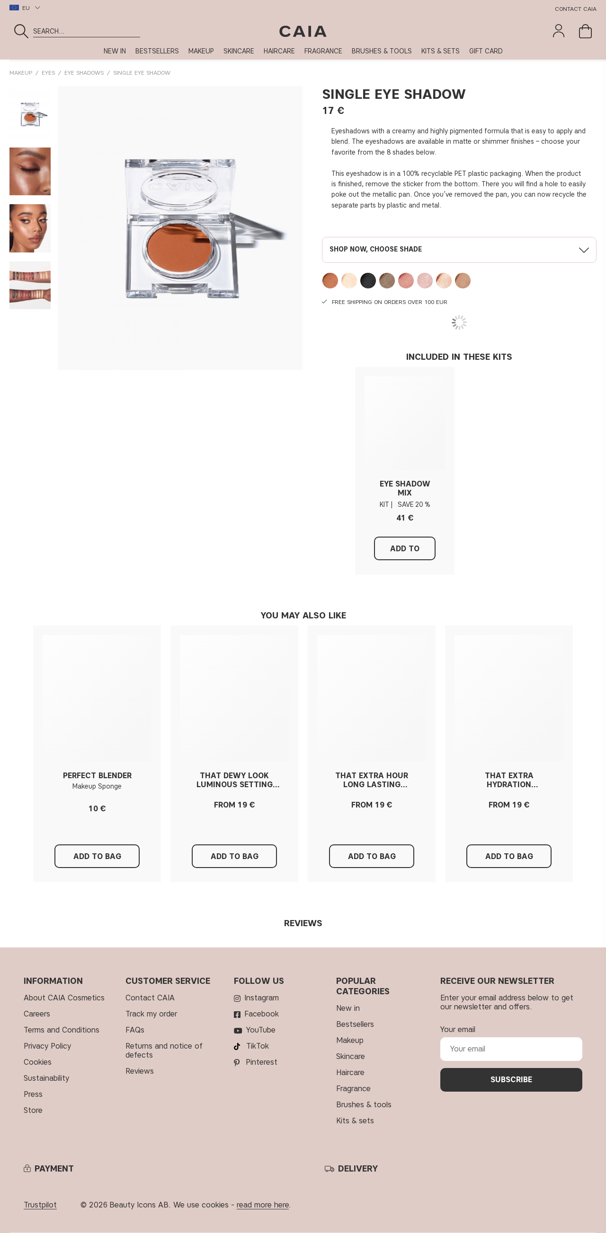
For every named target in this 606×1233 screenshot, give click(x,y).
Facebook (261, 1013)
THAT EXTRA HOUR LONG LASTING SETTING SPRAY (371, 780)
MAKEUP (201, 51)
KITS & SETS (440, 51)
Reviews (139, 1071)
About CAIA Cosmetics (64, 997)
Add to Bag (404, 552)
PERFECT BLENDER (97, 775)
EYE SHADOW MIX (405, 488)
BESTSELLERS (157, 51)
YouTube (261, 1029)
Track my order (151, 1013)
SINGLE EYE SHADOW (141, 72)
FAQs (134, 1029)
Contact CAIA (576, 8)
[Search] (136, 31)
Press (33, 1094)
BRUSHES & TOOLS (382, 51)
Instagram (261, 997)
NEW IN (115, 51)
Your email (457, 1029)
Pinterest (261, 1062)
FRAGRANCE (323, 51)
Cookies (38, 1062)
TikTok (257, 1046)
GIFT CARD (486, 51)
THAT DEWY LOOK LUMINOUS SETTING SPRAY (234, 780)
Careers (37, 1013)
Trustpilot (40, 1204)
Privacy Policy (47, 1046)
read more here (263, 1204)
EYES (48, 72)
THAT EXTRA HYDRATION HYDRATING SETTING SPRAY (509, 780)
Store (33, 1110)
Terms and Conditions (61, 1029)
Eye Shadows (84, 72)
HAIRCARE (279, 51)
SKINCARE (238, 51)
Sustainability (46, 1078)
